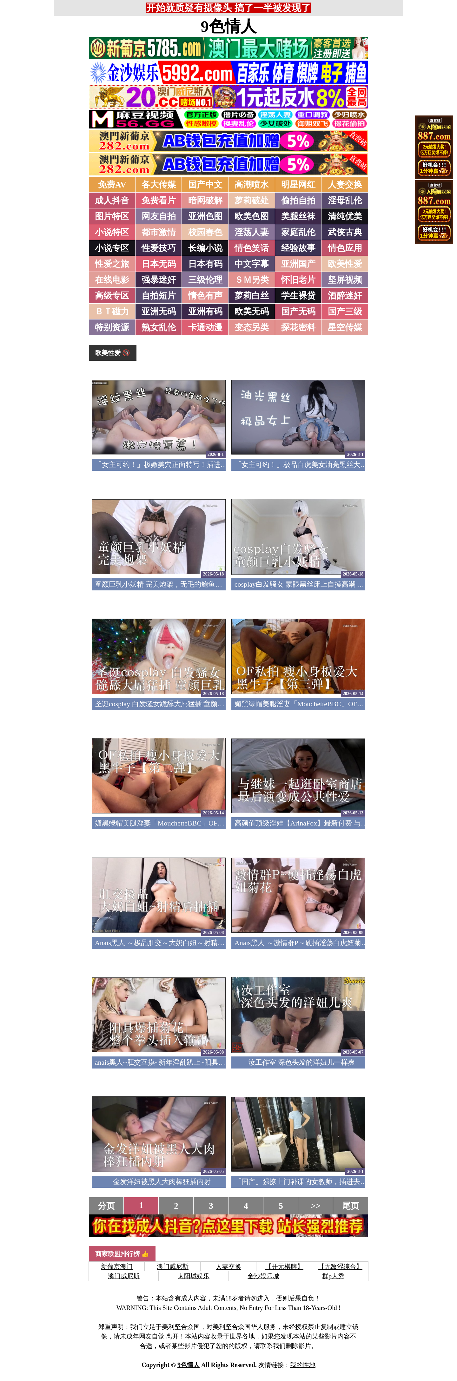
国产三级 (345, 311)
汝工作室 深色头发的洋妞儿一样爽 (301, 1062)
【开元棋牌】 (284, 1266)
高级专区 (112, 295)
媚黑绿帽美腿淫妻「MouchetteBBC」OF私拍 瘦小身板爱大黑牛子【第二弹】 (213, 823)
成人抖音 (112, 200)
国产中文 (205, 184)
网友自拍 (159, 216)
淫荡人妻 (252, 232)
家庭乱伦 (298, 232)
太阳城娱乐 (193, 1275)
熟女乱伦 (159, 327)
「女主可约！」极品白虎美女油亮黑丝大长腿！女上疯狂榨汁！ (332, 465)
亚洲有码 (205, 311)
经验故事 (298, 248)
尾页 (350, 1206)
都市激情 (159, 232)
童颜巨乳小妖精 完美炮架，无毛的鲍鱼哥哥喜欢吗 (172, 584)
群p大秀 (333, 1275)
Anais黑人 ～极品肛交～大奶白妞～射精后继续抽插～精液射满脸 (195, 943)
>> (316, 1206)
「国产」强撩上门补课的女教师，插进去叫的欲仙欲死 (318, 1182)
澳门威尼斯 (173, 1266)
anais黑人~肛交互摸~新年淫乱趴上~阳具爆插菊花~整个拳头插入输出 (200, 1062)
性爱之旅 (112, 264)
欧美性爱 (345, 264)
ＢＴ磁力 (112, 311)
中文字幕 (252, 264)
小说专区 (112, 248)
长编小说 (205, 248)
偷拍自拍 (298, 200)
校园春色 (205, 232)
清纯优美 (345, 216)
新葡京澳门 (117, 1266)
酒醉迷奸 (345, 295)
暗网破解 (205, 200)
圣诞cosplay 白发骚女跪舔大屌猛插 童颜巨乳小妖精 (173, 704)
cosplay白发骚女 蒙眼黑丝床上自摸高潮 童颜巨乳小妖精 (320, 584)
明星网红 (298, 184)
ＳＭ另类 (252, 280)
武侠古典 (345, 232)
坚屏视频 (345, 280)
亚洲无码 (159, 311)
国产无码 (298, 311)
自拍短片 (159, 295)
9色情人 (228, 26)
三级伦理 (205, 280)
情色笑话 (252, 248)
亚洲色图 (205, 216)
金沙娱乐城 (263, 1275)
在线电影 (112, 280)
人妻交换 (345, 184)
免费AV (112, 184)
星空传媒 (345, 327)
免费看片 (159, 200)
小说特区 (112, 232)
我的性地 (302, 1364)
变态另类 (252, 327)
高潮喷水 (252, 184)
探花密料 (298, 327)
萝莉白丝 (252, 295)
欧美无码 (252, 311)
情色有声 (205, 295)
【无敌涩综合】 (340, 1266)
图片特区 (112, 216)
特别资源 (112, 327)
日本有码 (205, 264)
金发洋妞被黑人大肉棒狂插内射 (162, 1182)
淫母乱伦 (345, 200)
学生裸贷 (298, 295)
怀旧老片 (298, 280)
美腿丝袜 (298, 216)
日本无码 (159, 264)
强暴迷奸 (159, 280)
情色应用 (345, 248)
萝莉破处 (252, 200)
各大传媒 (159, 184)
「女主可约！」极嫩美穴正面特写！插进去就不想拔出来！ (185, 465)
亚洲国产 (298, 264)
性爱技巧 (159, 248)
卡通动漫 (205, 327)
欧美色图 (252, 216)
